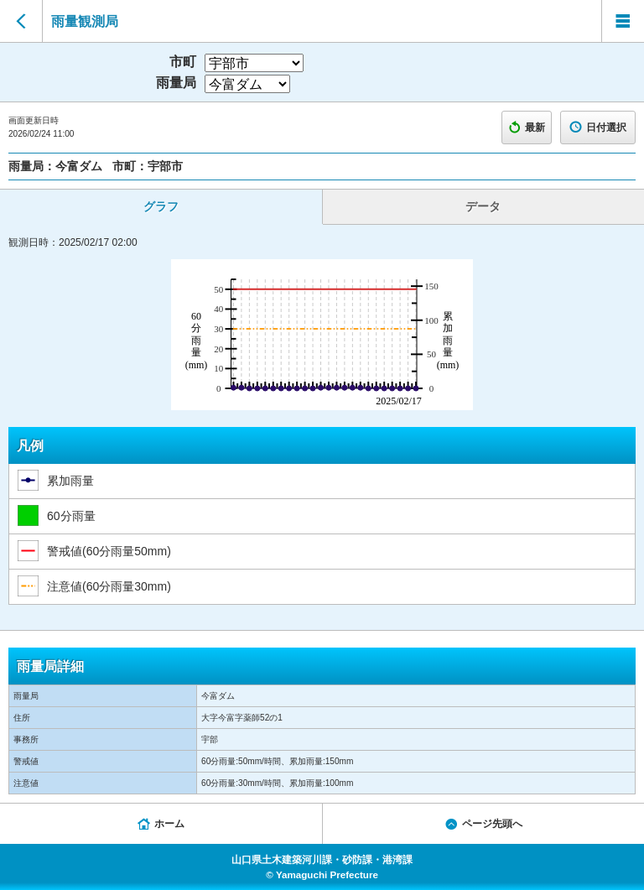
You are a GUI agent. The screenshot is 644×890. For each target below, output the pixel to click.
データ (483, 206)
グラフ (161, 206)
